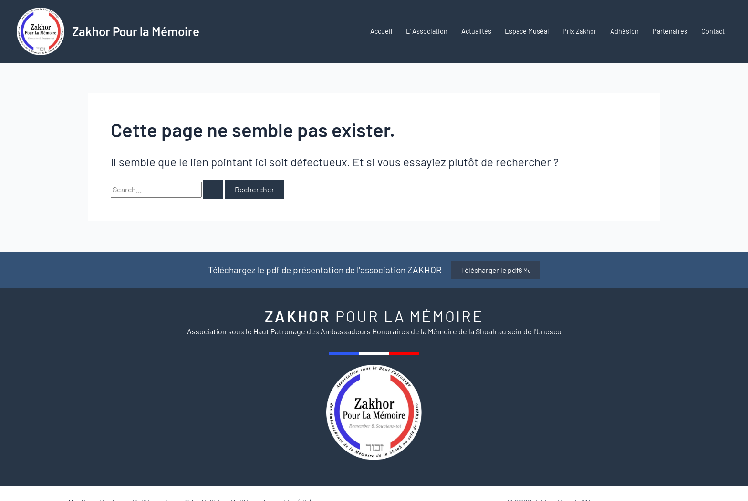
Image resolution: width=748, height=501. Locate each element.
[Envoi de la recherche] (213, 189)
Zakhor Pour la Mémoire (135, 31)
